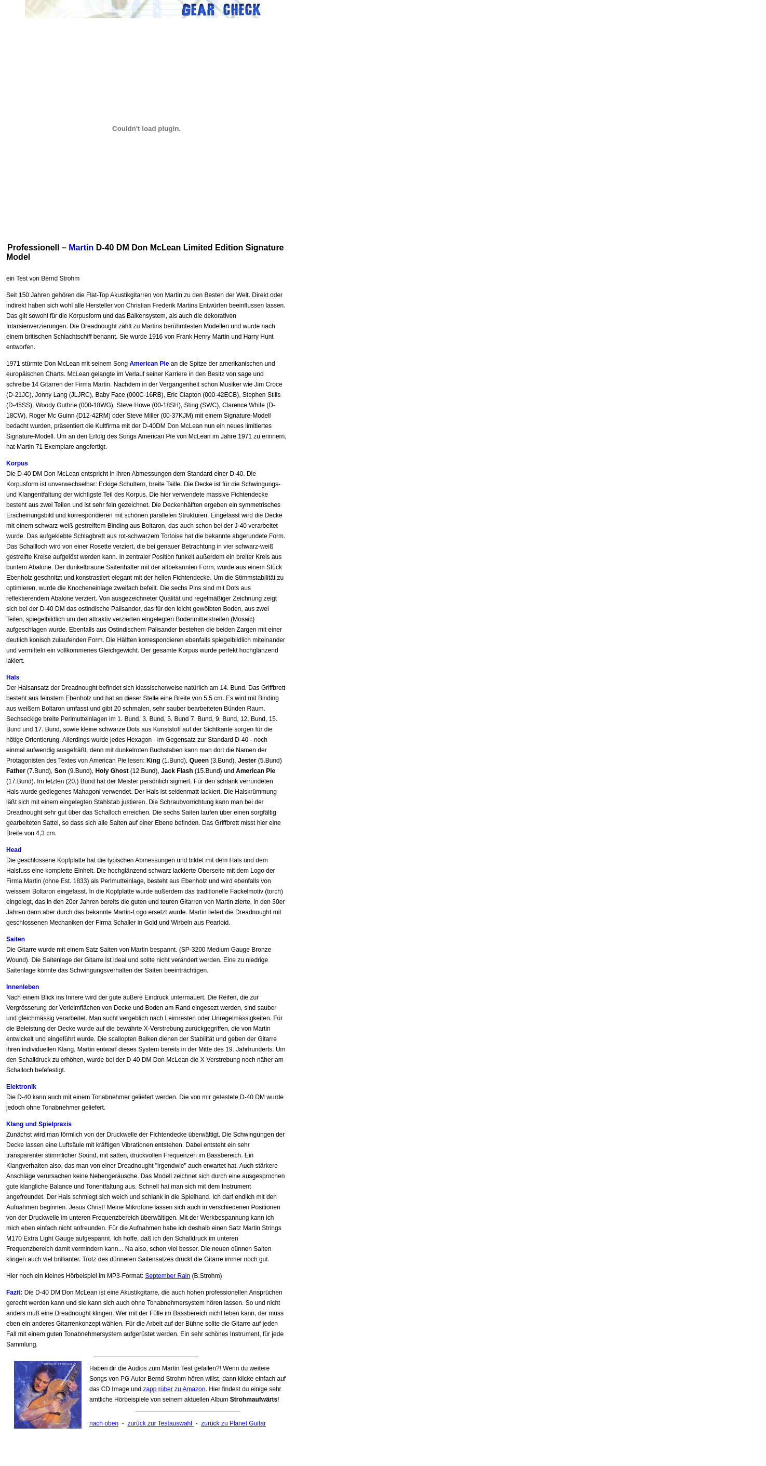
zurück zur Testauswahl (160, 1423)
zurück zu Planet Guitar (233, 1423)
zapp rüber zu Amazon (174, 1389)
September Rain (167, 1276)
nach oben (103, 1423)
